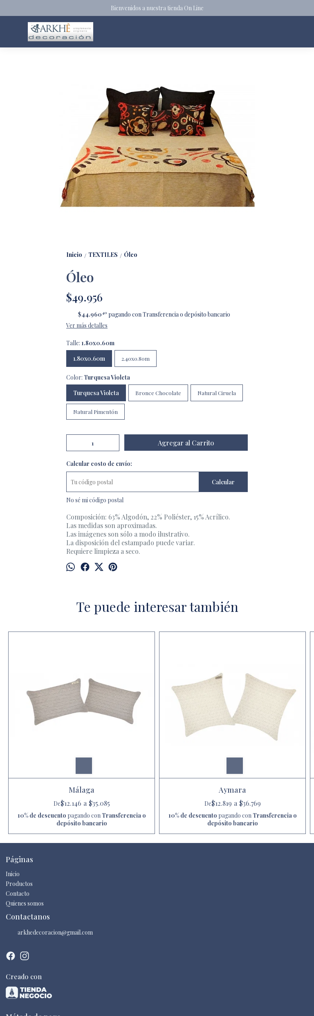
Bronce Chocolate (158, 392)
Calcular (223, 482)
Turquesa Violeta (96, 393)
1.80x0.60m (89, 358)
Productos (19, 824)
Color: (98, 377)
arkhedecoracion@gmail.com (49, 873)
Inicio (13, 814)
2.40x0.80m (135, 358)
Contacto (17, 834)
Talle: (90, 343)
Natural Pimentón (95, 411)
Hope (195, 714)
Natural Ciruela (216, 392)
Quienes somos (25, 843)
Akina (270, 714)
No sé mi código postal (94, 500)
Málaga (44, 714)
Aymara (119, 714)
